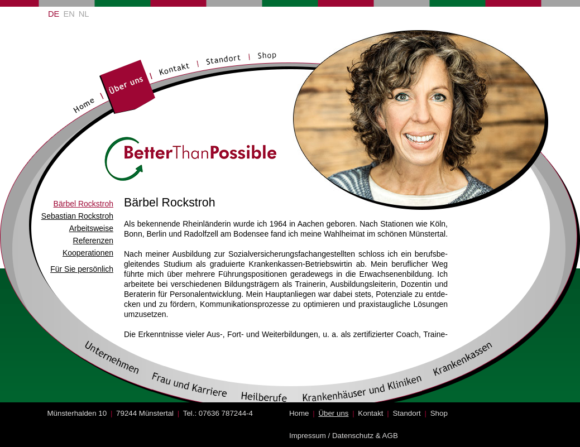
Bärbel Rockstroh (83, 203)
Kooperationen (88, 252)
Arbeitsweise (91, 228)
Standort (406, 413)
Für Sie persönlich (81, 269)
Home (299, 413)
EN (68, 13)
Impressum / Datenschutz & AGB (343, 435)
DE (53, 13)
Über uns (333, 413)
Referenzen (93, 240)
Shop (439, 413)
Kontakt (370, 413)
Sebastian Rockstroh (77, 216)
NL (84, 13)
